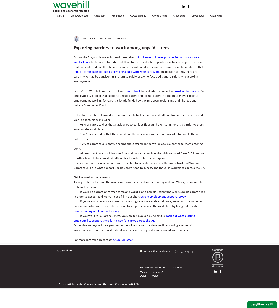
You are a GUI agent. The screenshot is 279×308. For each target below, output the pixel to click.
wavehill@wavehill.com (157, 251)
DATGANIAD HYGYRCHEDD (169, 267)
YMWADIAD (146, 267)
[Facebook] (188, 6)
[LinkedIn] (184, 6)
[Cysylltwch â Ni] (262, 304)
